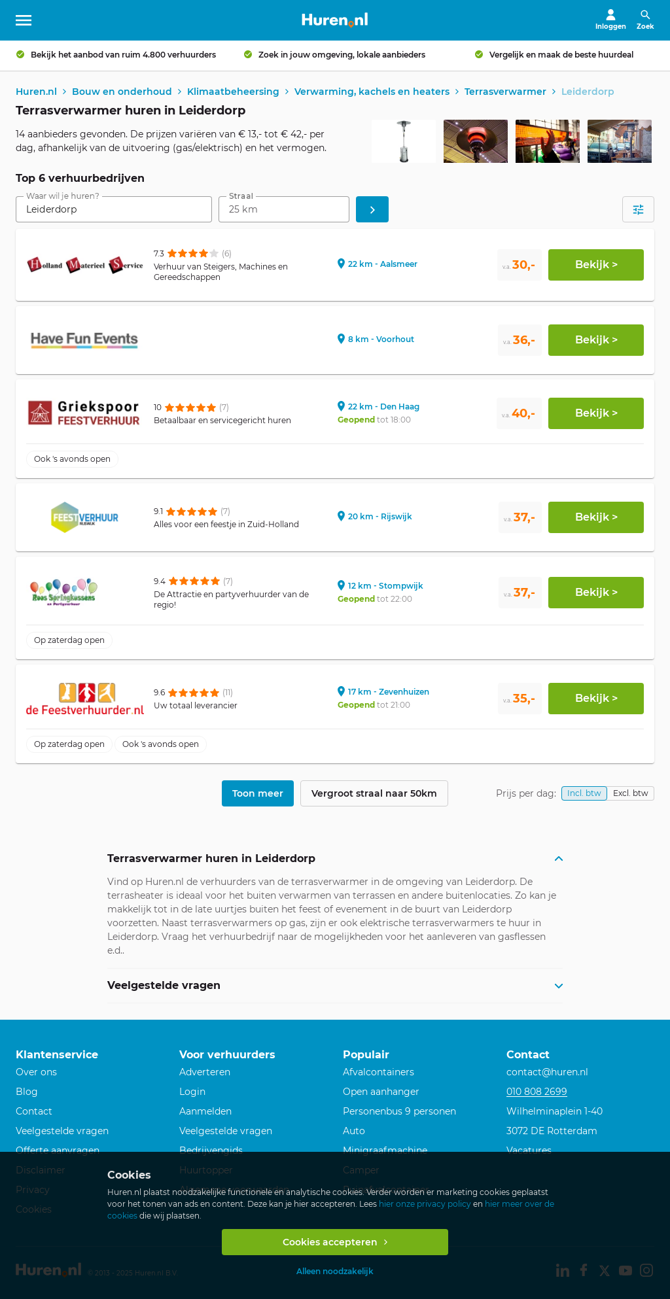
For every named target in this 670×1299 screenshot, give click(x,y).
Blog (27, 1092)
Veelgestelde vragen (62, 1131)
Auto (354, 1131)
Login (192, 1092)
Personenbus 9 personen (399, 1112)
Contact (34, 1112)
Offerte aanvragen (57, 1150)
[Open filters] (638, 210)
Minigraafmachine (385, 1150)
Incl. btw (584, 794)
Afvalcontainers (378, 1073)
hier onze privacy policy (425, 1204)
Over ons (36, 1073)
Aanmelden (205, 1112)
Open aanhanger (381, 1092)
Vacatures (529, 1150)
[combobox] (114, 211)
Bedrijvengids (211, 1150)
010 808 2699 (536, 1092)
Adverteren (204, 1073)
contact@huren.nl (547, 1073)
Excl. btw (630, 794)
